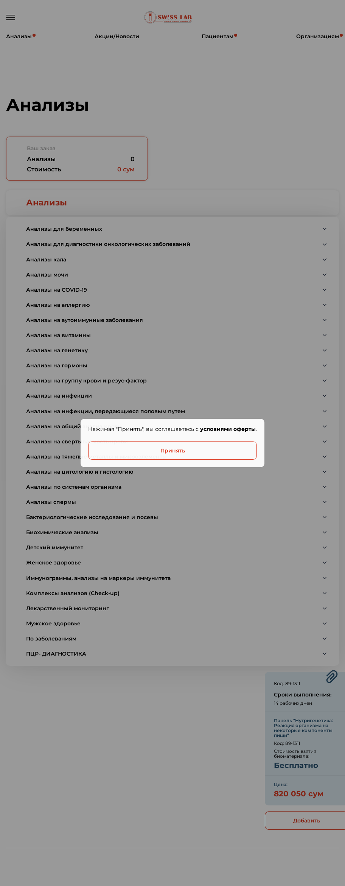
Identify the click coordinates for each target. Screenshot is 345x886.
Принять (172, 450)
